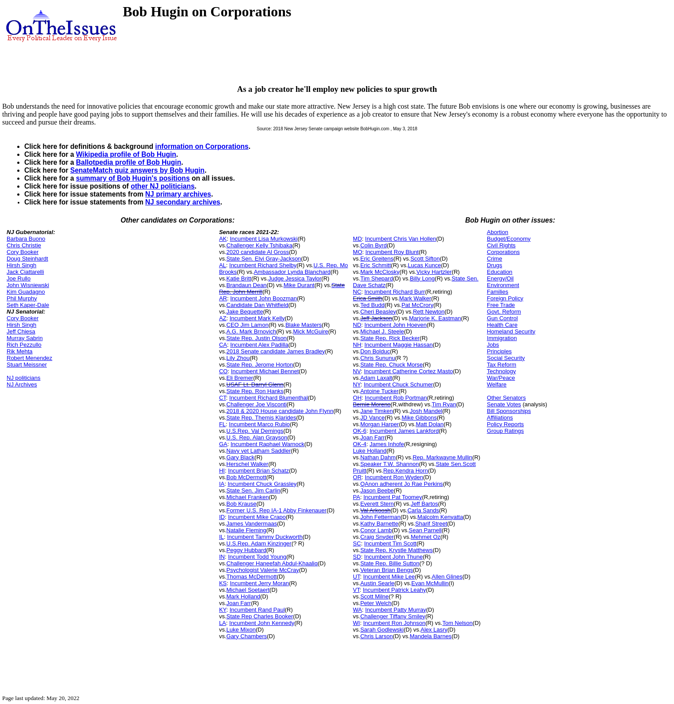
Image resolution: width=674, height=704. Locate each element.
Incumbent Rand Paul (257, 609)
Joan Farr (239, 603)
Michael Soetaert (248, 590)
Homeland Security (511, 331)
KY (223, 609)
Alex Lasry (433, 629)
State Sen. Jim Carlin (253, 490)
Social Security (506, 358)
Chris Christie (24, 245)
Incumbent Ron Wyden (394, 477)
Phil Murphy (22, 298)
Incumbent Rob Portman (396, 397)
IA (221, 484)
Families (497, 291)
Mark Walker (415, 298)
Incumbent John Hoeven (395, 325)
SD (357, 556)
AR (223, 298)
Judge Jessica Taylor (294, 278)
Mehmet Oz (425, 537)
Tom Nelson (457, 623)
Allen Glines (447, 576)
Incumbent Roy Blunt (392, 252)
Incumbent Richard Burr (394, 291)
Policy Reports (505, 424)
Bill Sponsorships (509, 411)
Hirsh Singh (21, 265)
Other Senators (506, 397)
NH (357, 344)
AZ (223, 318)
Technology (501, 371)
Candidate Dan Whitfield (257, 305)
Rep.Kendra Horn (405, 470)
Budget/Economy (508, 238)
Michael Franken (248, 497)
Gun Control (502, 318)
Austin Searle (377, 583)
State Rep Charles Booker (260, 616)
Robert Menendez (29, 358)
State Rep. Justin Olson (257, 338)
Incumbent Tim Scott (390, 543)
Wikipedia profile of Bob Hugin (126, 154)
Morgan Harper (379, 424)
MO (357, 252)
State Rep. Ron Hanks (255, 391)
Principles (499, 351)
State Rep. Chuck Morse (391, 364)
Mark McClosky (380, 272)
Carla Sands (423, 510)
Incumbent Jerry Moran (259, 583)
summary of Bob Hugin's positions (133, 178)
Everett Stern (377, 503)
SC (357, 543)
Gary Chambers (247, 636)
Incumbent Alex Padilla (259, 344)
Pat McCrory (417, 305)
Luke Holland (369, 450)
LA (222, 623)
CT (222, 397)
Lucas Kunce (424, 265)
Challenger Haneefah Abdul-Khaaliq (272, 563)
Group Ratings (505, 431)
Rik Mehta (20, 351)
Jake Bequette (245, 311)
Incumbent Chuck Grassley (261, 484)
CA (223, 344)
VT (356, 590)
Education (499, 272)
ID (222, 517)
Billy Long (422, 278)
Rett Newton (429, 311)
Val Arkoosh (375, 510)
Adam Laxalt (376, 378)
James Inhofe (387, 444)
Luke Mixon (241, 629)
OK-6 (359, 431)
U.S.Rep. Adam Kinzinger (259, 543)
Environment (503, 285)
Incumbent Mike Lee (389, 576)
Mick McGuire (310, 331)
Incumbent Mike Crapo (257, 517)
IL (221, 537)
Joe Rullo (18, 278)
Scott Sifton (424, 258)
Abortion (497, 232)
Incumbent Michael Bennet (265, 371)
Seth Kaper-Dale (28, 305)
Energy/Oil (500, 278)
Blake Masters (303, 325)
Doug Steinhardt (27, 258)
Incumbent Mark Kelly (257, 318)
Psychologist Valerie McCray (263, 570)
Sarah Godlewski (382, 629)
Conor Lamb (376, 530)
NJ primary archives (178, 194)
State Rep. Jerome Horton (260, 364)
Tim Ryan (444, 404)
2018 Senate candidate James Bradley (276, 351)
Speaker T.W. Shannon (389, 464)
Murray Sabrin (25, 338)
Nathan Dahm (378, 457)
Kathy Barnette (379, 523)
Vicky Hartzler (434, 272)
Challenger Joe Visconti (257, 404)
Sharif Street (431, 523)
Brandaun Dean (247, 285)
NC (357, 291)
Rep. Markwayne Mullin (442, 457)
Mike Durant (299, 285)
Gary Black (241, 457)
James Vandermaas (252, 523)
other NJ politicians (163, 186)
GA (223, 444)
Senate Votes (504, 404)
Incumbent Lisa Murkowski (263, 238)
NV (357, 371)
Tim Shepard (376, 278)
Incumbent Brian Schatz (258, 470)
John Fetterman (380, 517)
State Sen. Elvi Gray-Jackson (264, 258)
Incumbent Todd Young (257, 556)
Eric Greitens (377, 258)
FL (222, 424)
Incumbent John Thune (393, 556)
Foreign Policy (505, 298)
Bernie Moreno (371, 404)
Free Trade (501, 305)
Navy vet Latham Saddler (259, 450)
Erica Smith (367, 298)
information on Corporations (201, 146)
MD (357, 238)
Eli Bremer (240, 378)
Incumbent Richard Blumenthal (268, 397)
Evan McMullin (430, 583)
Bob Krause (242, 503)
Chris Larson (376, 636)
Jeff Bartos (424, 503)
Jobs (493, 344)
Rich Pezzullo (24, 344)
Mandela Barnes (431, 636)
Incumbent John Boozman (263, 298)
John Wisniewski (28, 285)
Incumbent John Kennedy (261, 623)
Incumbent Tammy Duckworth (265, 537)
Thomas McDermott (252, 576)
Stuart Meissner (27, 364)
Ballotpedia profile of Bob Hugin (128, 162)
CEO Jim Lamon (248, 325)
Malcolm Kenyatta (440, 517)
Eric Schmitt (375, 265)
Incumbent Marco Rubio (259, 424)
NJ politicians (24, 378)
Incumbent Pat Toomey (393, 497)
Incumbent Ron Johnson (394, 623)
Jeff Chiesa (21, 331)
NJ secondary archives (182, 202)
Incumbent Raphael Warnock (267, 444)
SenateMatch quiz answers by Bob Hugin (137, 170)
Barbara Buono (26, 238)
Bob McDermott (246, 477)
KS (223, 583)
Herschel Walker (248, 464)
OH (357, 397)
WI (356, 623)
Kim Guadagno (26, 291)
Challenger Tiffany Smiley (392, 616)
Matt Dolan (429, 424)
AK (223, 238)
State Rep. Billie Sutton (390, 563)
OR (357, 477)
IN (222, 556)
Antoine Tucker (379, 391)
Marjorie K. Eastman (435, 318)
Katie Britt (239, 278)
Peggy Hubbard (246, 550)
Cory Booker (22, 252)
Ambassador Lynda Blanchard (292, 272)
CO (223, 371)
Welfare (497, 384)
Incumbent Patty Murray (395, 609)
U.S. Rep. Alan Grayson (257, 437)
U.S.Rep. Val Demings (255, 431)
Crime (494, 258)
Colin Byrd (373, 245)
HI (222, 470)
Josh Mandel (426, 411)
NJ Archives (22, 384)
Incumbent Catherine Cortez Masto (408, 371)
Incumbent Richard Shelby (262, 265)
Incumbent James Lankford (404, 431)
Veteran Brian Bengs (386, 570)
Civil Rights (501, 245)
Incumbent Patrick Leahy (394, 590)
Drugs (494, 265)
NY (356, 384)
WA (357, 609)
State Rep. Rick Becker (390, 338)
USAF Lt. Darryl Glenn (255, 384)
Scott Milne (374, 596)
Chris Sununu (377, 358)
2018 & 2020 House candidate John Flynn (280, 411)
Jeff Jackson (376, 318)
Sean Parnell (425, 530)
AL (222, 265)
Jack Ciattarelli (25, 272)
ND (357, 325)
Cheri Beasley (378, 311)
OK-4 (359, 444)
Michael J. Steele (382, 331)
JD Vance (372, 417)
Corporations (503, 252)
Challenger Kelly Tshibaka (259, 245)
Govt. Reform (504, 311)
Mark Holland (244, 596)
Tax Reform (501, 364)
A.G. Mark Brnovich (251, 331)
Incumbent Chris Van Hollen (400, 238)
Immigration (502, 338)
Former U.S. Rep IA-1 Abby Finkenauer (277, 510)
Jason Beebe (377, 490)
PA (356, 497)
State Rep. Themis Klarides (261, 417)
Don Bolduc (375, 351)
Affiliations (500, 417)
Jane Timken (376, 411)
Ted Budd (372, 305)
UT (356, 576)
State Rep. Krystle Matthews (396, 550)
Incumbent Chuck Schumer (398, 384)
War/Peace (501, 378)
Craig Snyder (377, 537)
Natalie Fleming (246, 530)
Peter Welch (376, 603)
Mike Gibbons (418, 417)
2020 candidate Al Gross (258, 252)
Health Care (502, 325)
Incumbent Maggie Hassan (398, 344)
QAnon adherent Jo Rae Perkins (401, 484)
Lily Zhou (238, 358)
